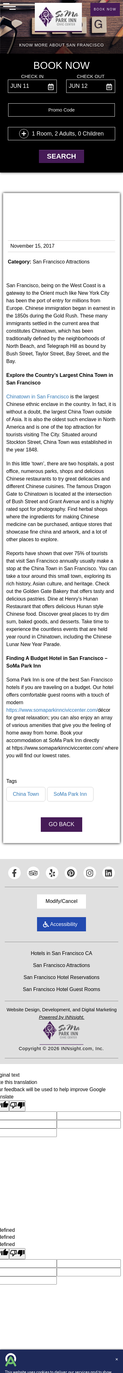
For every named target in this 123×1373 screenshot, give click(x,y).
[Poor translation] (17, 1105)
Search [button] (61, 156)
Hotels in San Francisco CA (61, 953)
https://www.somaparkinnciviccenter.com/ (52, 710)
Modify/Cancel (61, 901)
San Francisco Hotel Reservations (61, 977)
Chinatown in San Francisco (37, 396)
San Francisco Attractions (61, 965)
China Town (26, 794)
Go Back (61, 824)
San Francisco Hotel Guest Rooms (61, 989)
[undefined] (17, 1253)
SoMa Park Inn (70, 794)
